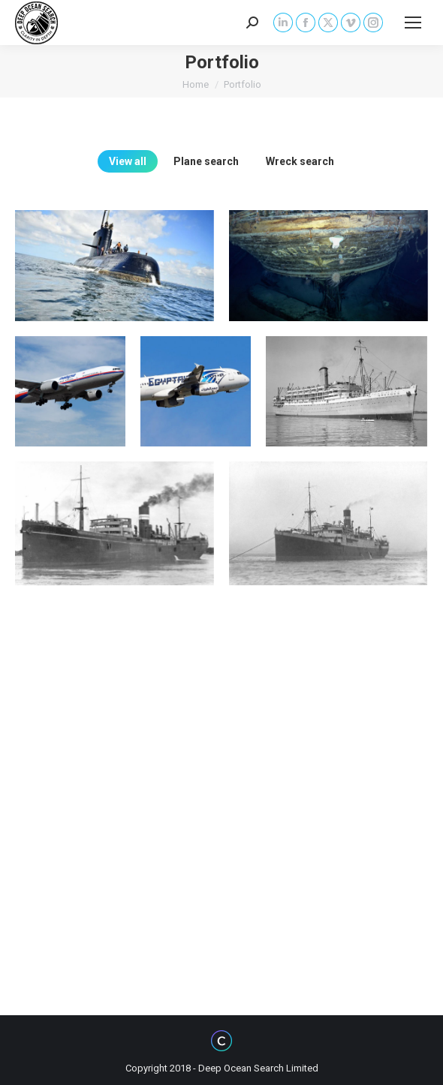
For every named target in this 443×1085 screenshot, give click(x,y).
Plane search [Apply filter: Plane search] (206, 161)
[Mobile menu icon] (413, 23)
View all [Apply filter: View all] (127, 161)
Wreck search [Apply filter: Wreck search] (300, 161)
